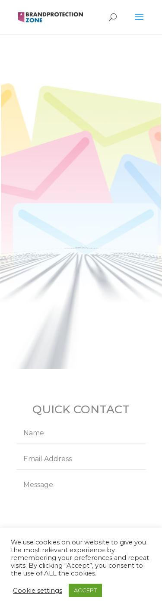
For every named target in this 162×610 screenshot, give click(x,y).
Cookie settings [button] (37, 590)
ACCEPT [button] (85, 590)
